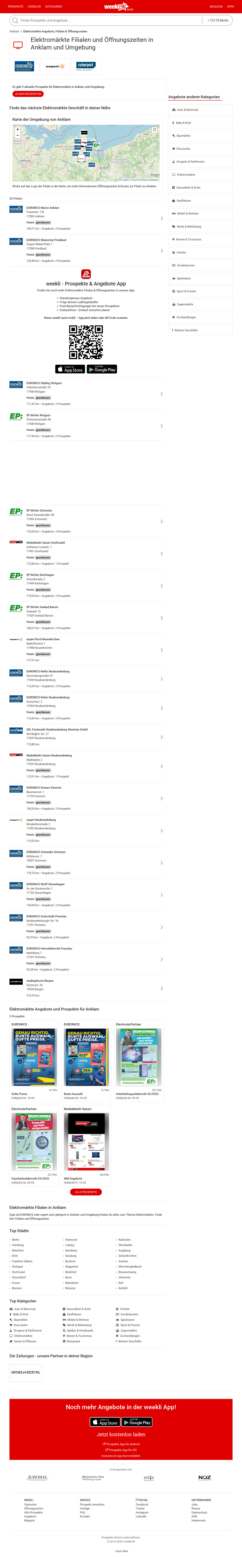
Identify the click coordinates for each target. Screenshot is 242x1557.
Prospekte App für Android (121, 1444)
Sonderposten (183, 265)
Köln (13, 1256)
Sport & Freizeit (184, 291)
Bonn (67, 1277)
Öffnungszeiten (33, 1508)
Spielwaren (181, 278)
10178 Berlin (218, 20)
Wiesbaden (124, 1245)
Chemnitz (123, 1277)
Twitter (140, 1508)
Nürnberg (70, 1250)
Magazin (216, 6)
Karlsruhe (123, 1239)
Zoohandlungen (184, 317)
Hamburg (16, 1245)
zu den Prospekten (28, 93)
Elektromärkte (183, 174)
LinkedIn (141, 1516)
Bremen (15, 1288)
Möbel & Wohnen (185, 213)
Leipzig (68, 1245)
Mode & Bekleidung (186, 226)
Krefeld (121, 1288)
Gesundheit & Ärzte (186, 187)
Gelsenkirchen (126, 1256)
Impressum (199, 1520)
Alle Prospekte (86, 1192)
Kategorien (53, 6)
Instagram (142, 1512)
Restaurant (71, 1341)
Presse (196, 1508)
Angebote (30, 1516)
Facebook (142, 1504)
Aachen (122, 1261)
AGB (194, 1516)
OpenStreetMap (139, 180)
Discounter (181, 148)
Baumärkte (181, 135)
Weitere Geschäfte (185, 330)
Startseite (30, 1504)
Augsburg (123, 1250)
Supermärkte (182, 304)
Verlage (85, 1508)
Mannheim (71, 1283)
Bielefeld (69, 1272)
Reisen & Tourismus (186, 239)
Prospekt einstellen (92, 1504)
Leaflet (123, 180)
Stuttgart (16, 1266)
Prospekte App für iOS (121, 1450)
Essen (14, 1283)
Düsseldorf (17, 1277)
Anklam (14, 31)
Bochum (69, 1261)
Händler (34, 6)
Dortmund (17, 1272)
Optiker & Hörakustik (78, 1330)
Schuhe (179, 252)
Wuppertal (70, 1266)
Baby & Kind (181, 123)
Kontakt (85, 1516)
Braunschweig (126, 1272)
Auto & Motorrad (185, 109)
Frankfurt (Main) (20, 1261)
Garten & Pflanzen (22, 1341)
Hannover (70, 1239)
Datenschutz (199, 1512)
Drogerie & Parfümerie (188, 161)
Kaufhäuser (181, 200)
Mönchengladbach (129, 1266)
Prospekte (15, 6)
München (16, 1250)
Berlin (130, 9)
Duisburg (70, 1256)
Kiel (119, 1283)
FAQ (82, 1512)
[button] (154, 130)
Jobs (195, 1504)
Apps (230, 6)
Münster (69, 1288)
